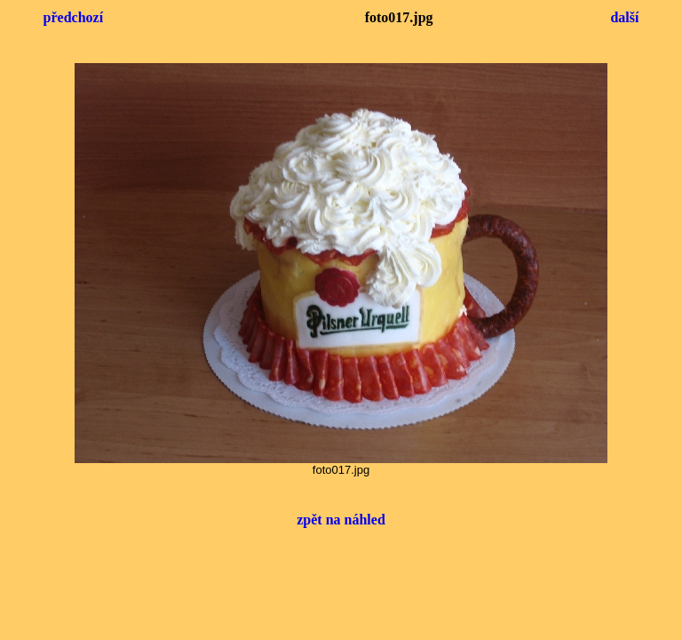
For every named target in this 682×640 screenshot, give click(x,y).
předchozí (74, 17)
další (624, 17)
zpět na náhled (341, 519)
